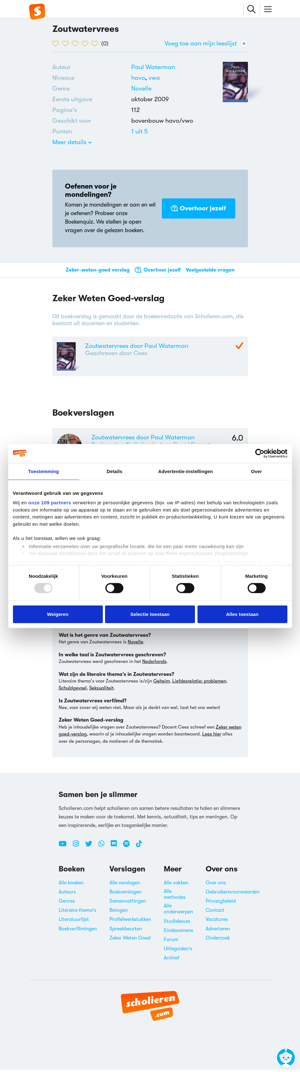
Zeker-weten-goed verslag (98, 270)
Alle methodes (174, 896)
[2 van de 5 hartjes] (67, 43)
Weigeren (57, 614)
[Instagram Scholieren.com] (78, 848)
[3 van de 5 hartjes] (77, 43)
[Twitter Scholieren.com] (91, 848)
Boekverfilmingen (78, 931)
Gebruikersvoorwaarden (233, 894)
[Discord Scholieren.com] (116, 848)
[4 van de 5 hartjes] (86, 43)
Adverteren (218, 931)
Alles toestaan (242, 614)
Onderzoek (218, 940)
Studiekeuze (177, 923)
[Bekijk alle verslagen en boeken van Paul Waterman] (153, 67)
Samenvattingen (127, 903)
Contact (215, 912)
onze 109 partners (49, 502)
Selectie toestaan (149, 614)
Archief (171, 960)
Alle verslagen (124, 885)
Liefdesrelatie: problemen (199, 683)
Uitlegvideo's (178, 951)
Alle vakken (176, 885)
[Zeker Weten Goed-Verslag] (239, 346)
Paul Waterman (153, 67)
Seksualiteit (101, 690)
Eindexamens (178, 932)
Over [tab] (256, 471)
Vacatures (217, 921)
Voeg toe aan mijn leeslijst (206, 44)
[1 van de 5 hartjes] (57, 43)
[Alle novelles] (141, 88)
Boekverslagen (125, 894)
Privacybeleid (221, 903)
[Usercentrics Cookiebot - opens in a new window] (259, 453)
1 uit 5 (139, 131)
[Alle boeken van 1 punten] (139, 131)
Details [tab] (114, 471)
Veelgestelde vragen (210, 270)
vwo (154, 77)
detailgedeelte (239, 561)
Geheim (161, 683)
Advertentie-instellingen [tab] (185, 471)
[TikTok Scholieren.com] (139, 848)
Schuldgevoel (73, 690)
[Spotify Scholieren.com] (128, 848)
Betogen (118, 912)
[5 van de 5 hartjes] (96, 43)
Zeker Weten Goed (129, 940)
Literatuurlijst (74, 921)
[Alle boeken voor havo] (140, 77)
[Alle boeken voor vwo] (154, 77)
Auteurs (67, 894)
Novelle (141, 88)
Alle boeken (71, 885)
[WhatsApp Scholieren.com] (103, 848)
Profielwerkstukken (130, 921)
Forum (171, 942)
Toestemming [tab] (43, 471)
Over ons (216, 885)
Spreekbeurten (125, 931)
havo (140, 77)
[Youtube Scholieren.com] (65, 848)
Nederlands (154, 663)
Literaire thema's (77, 912)
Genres (67, 903)
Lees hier (211, 736)
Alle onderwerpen (178, 911)
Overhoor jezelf (198, 208)
